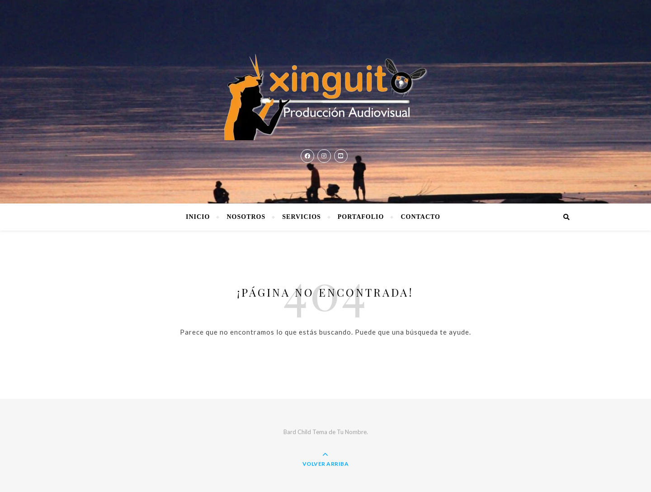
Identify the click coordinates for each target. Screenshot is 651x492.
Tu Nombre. (352, 431)
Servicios (301, 216)
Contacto (420, 216)
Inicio (198, 216)
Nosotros (245, 216)
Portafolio (361, 216)
